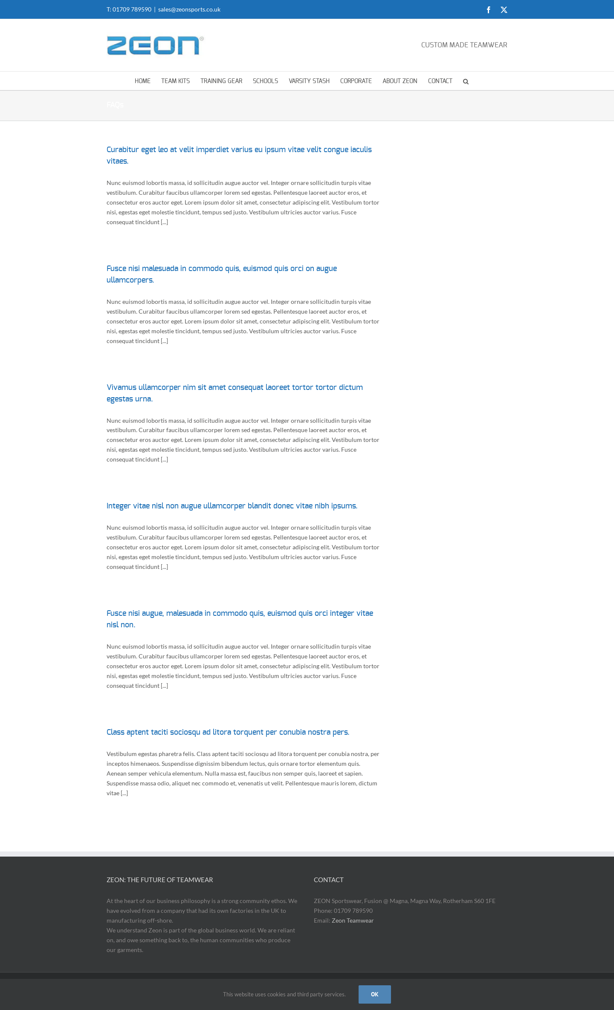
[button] (466, 81)
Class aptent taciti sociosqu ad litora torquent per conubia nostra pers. (228, 732)
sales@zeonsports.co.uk (189, 9)
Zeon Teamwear (353, 920)
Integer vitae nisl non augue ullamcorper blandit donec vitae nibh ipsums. (232, 506)
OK (375, 994)
